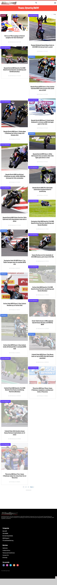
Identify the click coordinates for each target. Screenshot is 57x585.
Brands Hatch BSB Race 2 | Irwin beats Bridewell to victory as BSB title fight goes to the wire (42, 122)
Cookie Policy (6, 564)
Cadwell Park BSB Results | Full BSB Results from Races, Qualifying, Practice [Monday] (14, 390)
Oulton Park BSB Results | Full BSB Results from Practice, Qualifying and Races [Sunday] (42, 289)
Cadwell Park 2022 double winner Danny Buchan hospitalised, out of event (14, 433)
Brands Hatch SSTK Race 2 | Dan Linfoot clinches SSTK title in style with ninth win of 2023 (42, 88)
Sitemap (5, 571)
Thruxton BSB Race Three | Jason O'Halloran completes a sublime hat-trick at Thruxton (42, 390)
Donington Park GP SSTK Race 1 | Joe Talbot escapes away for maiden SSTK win (14, 262)
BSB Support (6, 551)
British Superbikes (8, 549)
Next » (32, 487)
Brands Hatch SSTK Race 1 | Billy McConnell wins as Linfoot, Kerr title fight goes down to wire (42, 156)
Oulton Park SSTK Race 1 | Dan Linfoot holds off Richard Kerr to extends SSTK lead (14, 347)
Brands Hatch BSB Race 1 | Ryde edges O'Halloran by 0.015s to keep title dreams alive (14, 133)
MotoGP (5, 544)
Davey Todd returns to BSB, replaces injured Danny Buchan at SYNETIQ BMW (42, 322)
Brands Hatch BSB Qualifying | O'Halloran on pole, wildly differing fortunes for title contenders (14, 176)
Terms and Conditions (9, 566)
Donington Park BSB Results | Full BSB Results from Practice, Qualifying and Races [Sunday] (42, 223)
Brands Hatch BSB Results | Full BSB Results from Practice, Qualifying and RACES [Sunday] (14, 69)
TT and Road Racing (8, 554)
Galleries (5, 561)
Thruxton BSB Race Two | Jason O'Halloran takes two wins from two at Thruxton (14, 476)
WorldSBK (5, 547)
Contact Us (6, 568)
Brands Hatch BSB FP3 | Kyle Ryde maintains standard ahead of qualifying (42, 189)
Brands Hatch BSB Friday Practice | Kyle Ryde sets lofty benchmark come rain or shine (14, 219)
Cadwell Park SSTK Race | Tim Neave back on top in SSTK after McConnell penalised (42, 356)
